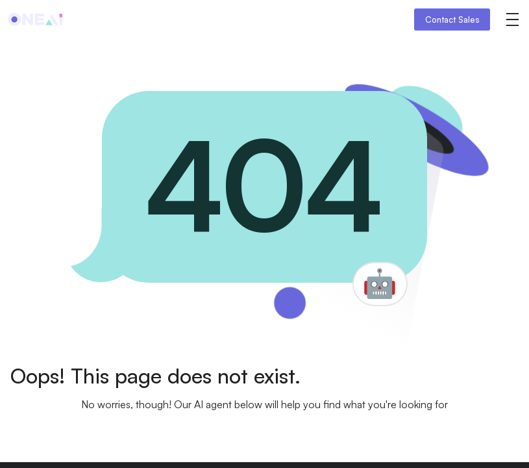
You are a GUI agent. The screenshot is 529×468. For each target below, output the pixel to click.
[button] (512, 19)
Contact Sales (452, 19)
